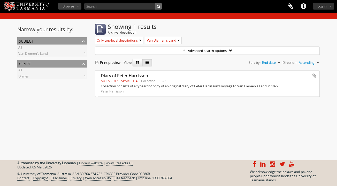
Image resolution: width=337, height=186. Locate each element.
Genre (25, 63)
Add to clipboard (314, 75)
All (20, 48)
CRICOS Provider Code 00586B (127, 174)
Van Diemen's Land (33, 54)
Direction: (289, 62)
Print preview (107, 62)
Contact (23, 178)
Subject (26, 40)
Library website (91, 163)
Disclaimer (59, 178)
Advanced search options (207, 50)
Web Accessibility (98, 178)
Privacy (76, 178)
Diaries (23, 77)
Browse (68, 6)
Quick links (303, 6)
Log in (322, 6)
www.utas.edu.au (119, 163)
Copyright (40, 178)
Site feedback (124, 178)
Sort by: (255, 62)
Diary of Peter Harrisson (124, 76)
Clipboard (290, 6)
